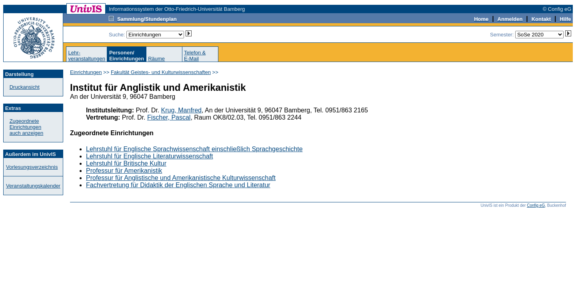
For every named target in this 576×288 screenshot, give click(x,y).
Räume (156, 59)
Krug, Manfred (181, 110)
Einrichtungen (86, 72)
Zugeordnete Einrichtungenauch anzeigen (27, 127)
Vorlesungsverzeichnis (32, 167)
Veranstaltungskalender (33, 186)
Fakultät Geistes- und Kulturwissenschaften (161, 72)
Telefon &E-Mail (195, 56)
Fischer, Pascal (168, 117)
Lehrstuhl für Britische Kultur (126, 163)
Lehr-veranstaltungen (86, 56)
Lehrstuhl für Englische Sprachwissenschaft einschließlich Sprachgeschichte (194, 149)
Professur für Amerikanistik (124, 170)
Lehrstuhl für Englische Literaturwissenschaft (149, 156)
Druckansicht (25, 87)
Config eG (536, 205)
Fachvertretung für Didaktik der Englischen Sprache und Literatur (178, 185)
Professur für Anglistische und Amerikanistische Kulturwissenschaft (181, 177)
